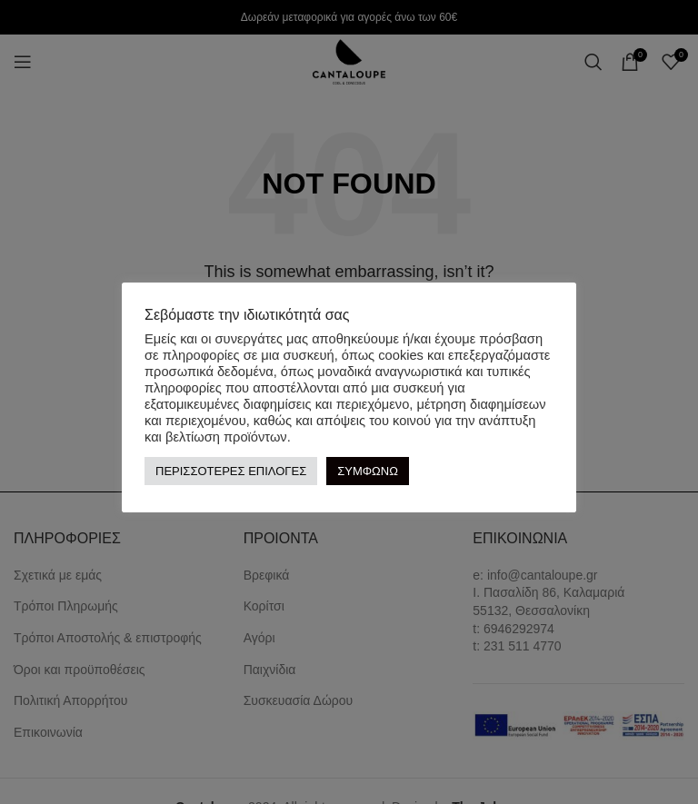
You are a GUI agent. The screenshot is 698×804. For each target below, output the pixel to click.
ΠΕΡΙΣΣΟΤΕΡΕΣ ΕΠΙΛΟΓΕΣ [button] (230, 471)
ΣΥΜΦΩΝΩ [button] (367, 471)
